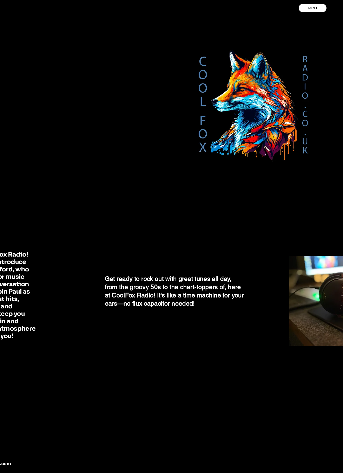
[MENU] (312, 8)
